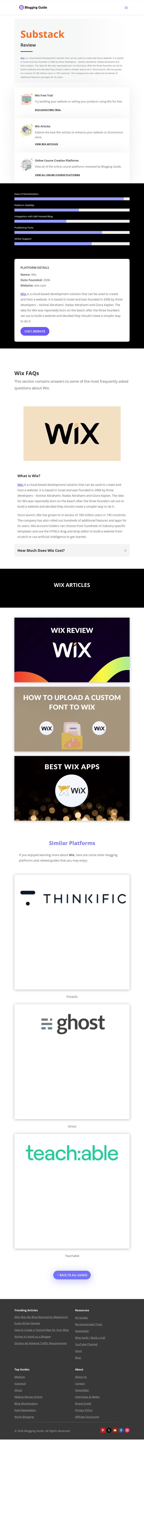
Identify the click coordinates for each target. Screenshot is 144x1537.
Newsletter (82, 1331)
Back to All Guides (73, 1275)
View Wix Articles (46, 144)
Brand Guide (83, 1403)
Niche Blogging (24, 1417)
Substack (20, 1383)
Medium (19, 1377)
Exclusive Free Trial (48, 109)
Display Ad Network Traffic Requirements (40, 1343)
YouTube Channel (86, 1344)
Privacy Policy (84, 1410)
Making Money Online (28, 1397)
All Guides (81, 1317)
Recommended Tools (88, 1324)
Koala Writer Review (27, 1323)
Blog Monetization (26, 1403)
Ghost (18, 1390)
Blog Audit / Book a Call (90, 1337)
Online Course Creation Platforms (57, 160)
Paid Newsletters (25, 1410)
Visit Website (34, 331)
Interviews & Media (87, 1397)
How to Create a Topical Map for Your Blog (41, 1330)
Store (78, 1351)
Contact (80, 1383)
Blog (78, 1357)
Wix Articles (42, 126)
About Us (81, 1377)
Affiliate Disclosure (87, 1417)
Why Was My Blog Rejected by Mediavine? (41, 1317)
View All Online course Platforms (57, 175)
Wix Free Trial (44, 95)
